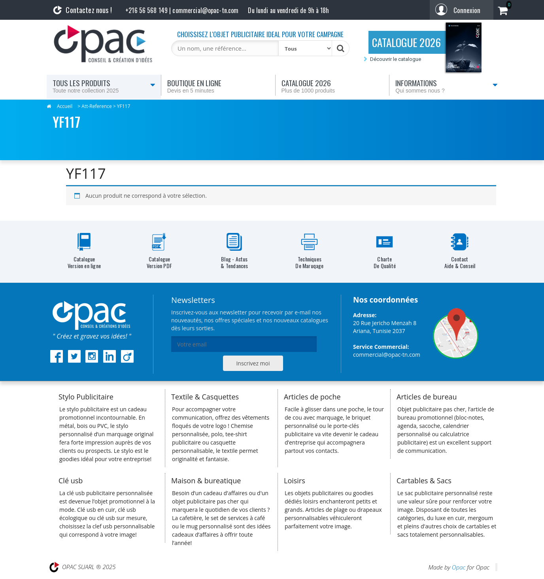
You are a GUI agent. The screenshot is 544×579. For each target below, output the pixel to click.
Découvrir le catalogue (395, 59)
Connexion (466, 10)
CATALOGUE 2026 (406, 42)
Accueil (64, 106)
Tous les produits (104, 86)
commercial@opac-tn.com (386, 354)
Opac (458, 567)
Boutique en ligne (218, 86)
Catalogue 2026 (332, 86)
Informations (446, 86)
